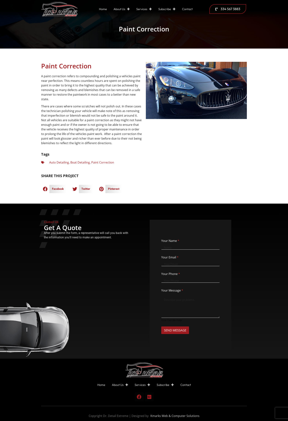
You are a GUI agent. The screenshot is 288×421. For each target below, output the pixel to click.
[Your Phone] (190, 281)
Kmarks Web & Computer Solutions (174, 416)
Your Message (172, 290)
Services (144, 9)
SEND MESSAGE (177, 330)
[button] (53, 189)
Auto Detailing (59, 162)
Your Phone (170, 274)
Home (103, 9)
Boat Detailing (80, 162)
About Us (122, 9)
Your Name (170, 241)
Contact (187, 9)
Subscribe (166, 9)
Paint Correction (102, 162)
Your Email (170, 257)
